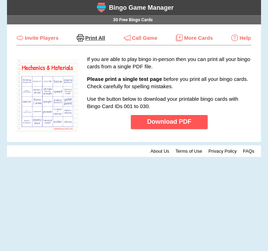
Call (144, 38)
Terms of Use (189, 151)
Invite (42, 38)
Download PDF (169, 121)
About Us (159, 151)
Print (95, 38)
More (198, 38)
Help (245, 38)
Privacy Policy (222, 151)
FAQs (248, 151)
